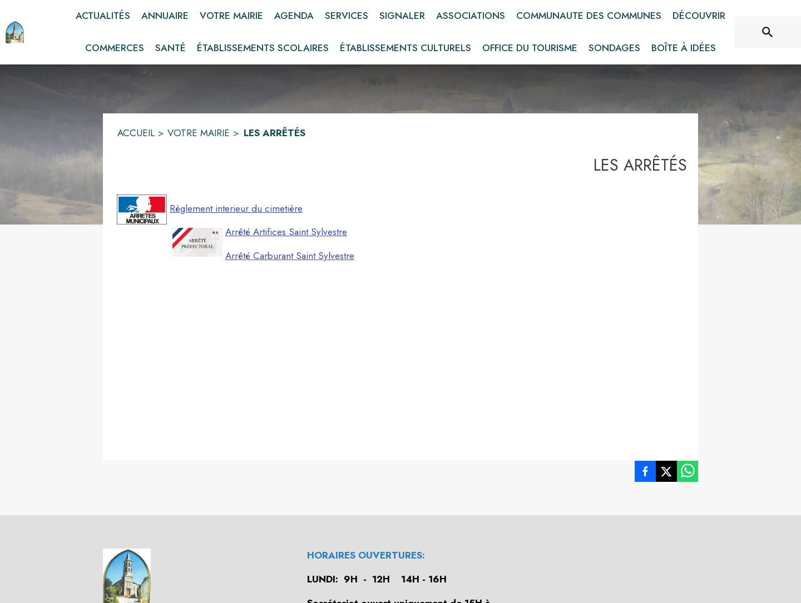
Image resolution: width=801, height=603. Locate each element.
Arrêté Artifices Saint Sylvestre (286, 231)
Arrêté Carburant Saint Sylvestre (289, 255)
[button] (142, 210)
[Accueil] (15, 32)
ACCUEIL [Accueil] (136, 132)
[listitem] (645, 473)
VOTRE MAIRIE (198, 132)
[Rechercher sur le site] (767, 32)
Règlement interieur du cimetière (236, 208)
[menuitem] (103, 16)
